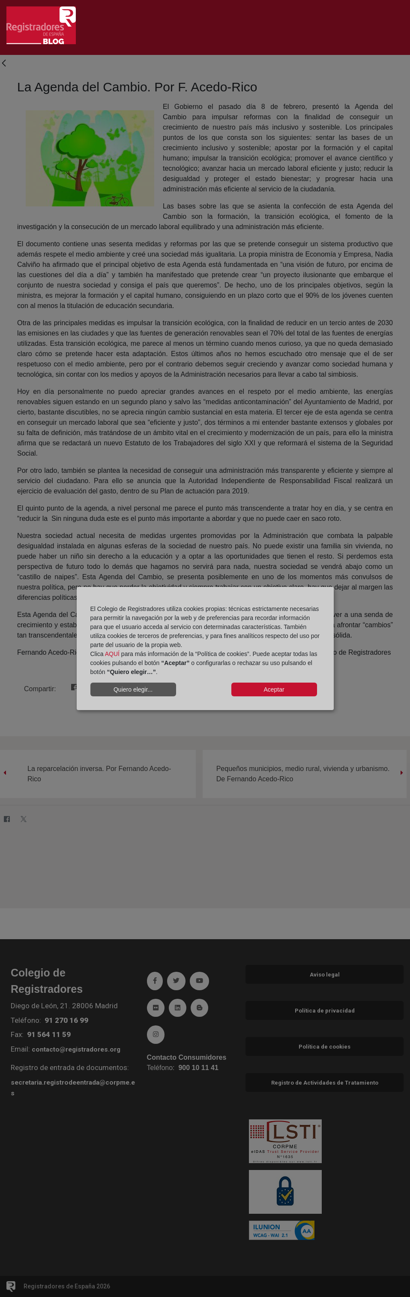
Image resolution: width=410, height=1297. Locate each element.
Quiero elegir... (133, 689)
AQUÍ (112, 653)
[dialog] (205, 648)
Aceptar (273, 689)
